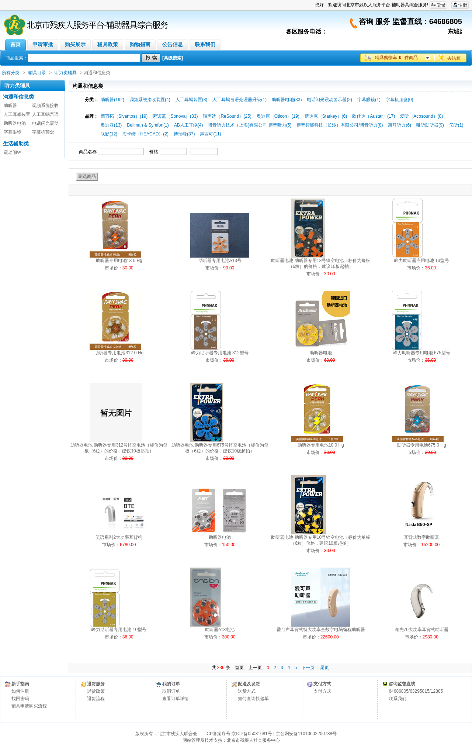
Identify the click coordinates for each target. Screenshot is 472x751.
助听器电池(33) (287, 99)
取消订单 (171, 691)
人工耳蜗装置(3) (192, 99)
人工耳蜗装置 (17, 114)
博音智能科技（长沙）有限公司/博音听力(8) (339, 125)
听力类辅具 (66, 72)
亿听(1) (456, 125)
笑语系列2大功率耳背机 (119, 537)
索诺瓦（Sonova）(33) (175, 116)
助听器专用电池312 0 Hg (118, 352)
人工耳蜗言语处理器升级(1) (239, 99)
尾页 (324, 667)
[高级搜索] (172, 58)
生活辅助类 (16, 144)
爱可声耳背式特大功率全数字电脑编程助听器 (321, 629)
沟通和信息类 (18, 97)
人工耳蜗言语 (45, 114)
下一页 (308, 667)
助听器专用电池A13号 (220, 260)
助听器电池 (15, 123)
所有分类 (11, 72)
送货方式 (247, 691)
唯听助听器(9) (430, 125)
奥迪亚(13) (111, 125)
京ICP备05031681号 (252, 733)
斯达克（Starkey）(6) (326, 116)
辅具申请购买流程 (29, 706)
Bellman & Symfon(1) (148, 125)
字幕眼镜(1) (369, 99)
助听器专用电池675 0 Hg (421, 445)
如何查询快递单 (253, 698)
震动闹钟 (12, 152)
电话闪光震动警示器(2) (329, 99)
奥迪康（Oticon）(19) (278, 116)
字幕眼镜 (12, 132)
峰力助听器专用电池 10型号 (118, 629)
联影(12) (109, 134)
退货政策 (96, 691)
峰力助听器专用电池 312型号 (220, 352)
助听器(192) (112, 99)
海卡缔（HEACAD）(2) (145, 134)
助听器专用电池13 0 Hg (119, 260)
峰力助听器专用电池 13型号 (421, 260)
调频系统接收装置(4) (149, 99)
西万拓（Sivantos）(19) (124, 116)
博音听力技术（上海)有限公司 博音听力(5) (249, 125)
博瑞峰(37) (184, 134)
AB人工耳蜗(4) (188, 125)
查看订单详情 (175, 698)
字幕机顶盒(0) (399, 99)
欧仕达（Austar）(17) (373, 116)
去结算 (454, 58)
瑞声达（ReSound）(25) (227, 116)
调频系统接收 (45, 105)
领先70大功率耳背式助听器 (421, 629)
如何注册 (20, 691)
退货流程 (96, 698)
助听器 (10, 105)
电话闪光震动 (45, 123)
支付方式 (322, 691)
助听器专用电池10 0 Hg (321, 445)
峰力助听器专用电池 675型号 (421, 352)
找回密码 (20, 698)
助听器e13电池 (220, 629)
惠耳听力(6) (399, 125)
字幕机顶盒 (43, 132)
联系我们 (397, 698)
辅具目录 (37, 72)
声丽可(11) (210, 134)
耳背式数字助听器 (421, 537)
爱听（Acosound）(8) (421, 116)
